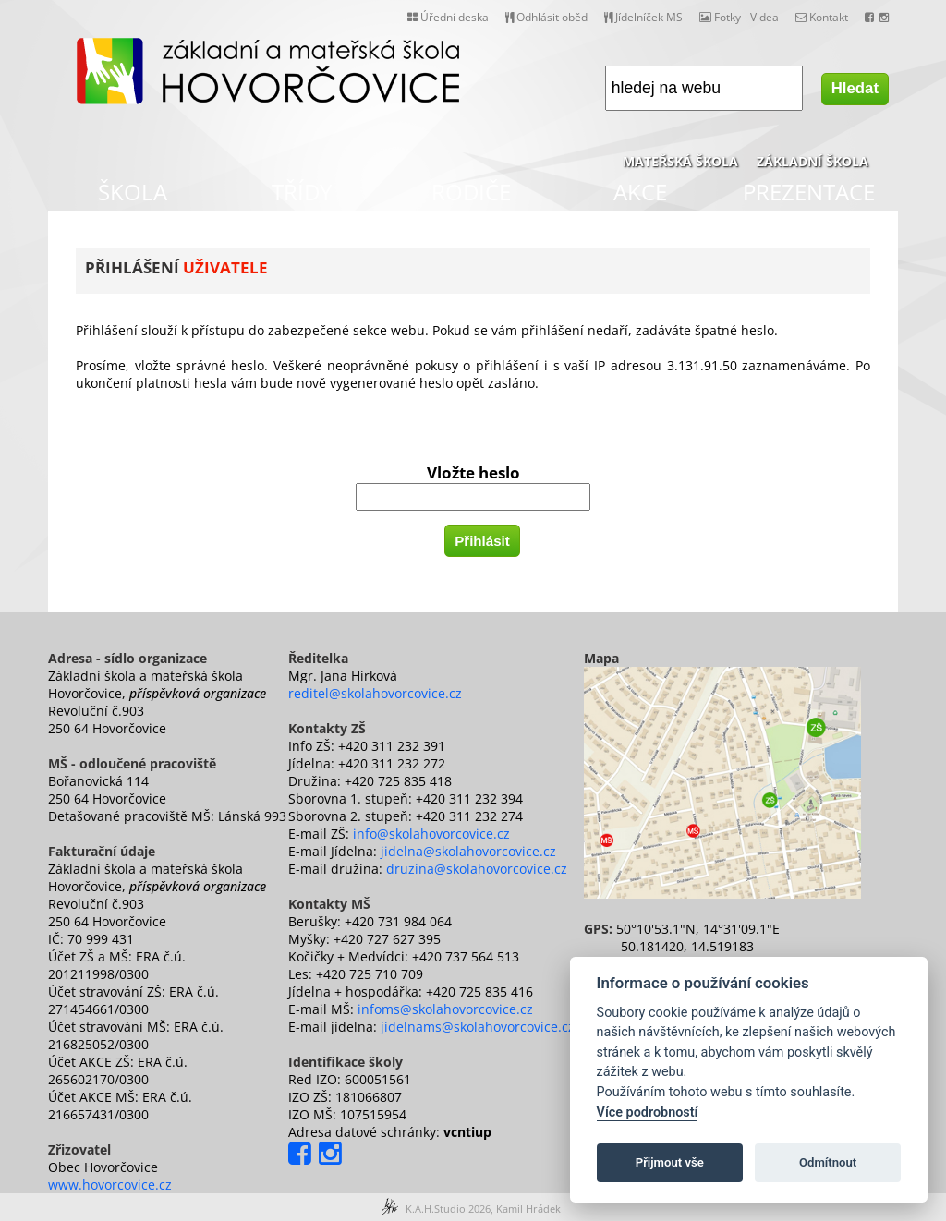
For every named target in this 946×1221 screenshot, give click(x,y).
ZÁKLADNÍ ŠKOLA (812, 161)
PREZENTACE (809, 191)
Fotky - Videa (739, 17)
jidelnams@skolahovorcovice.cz (478, 1026)
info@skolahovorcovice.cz (431, 833)
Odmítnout (827, 1162)
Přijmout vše (670, 1162)
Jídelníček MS (643, 17)
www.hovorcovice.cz (110, 1184)
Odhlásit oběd (546, 17)
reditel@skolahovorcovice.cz (375, 693)
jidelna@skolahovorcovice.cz (468, 851)
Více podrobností (647, 1112)
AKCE (640, 191)
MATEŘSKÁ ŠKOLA (680, 161)
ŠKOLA (132, 191)
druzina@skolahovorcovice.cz (476, 868)
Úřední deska (448, 17)
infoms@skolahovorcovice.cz (445, 1009)
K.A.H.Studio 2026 (448, 1208)
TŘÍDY (302, 191)
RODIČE (471, 191)
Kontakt (821, 17)
